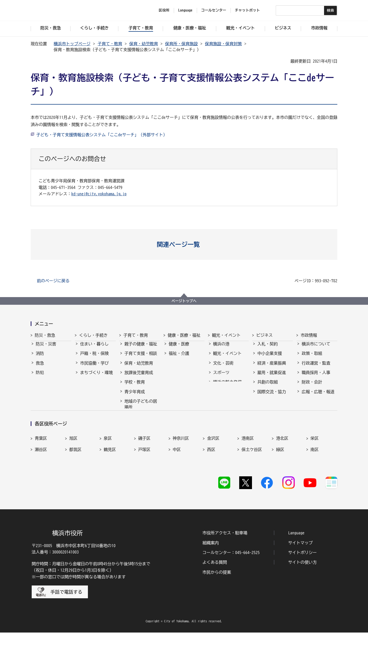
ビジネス (264, 335)
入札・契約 (267, 348)
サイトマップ (300, 575)
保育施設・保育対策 (223, 44)
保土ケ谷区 (251, 486)
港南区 (247, 475)
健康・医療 (179, 348)
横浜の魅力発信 (227, 387)
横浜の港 (221, 348)
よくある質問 (214, 595)
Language (296, 565)
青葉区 (41, 475)
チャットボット (247, 10)
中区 (177, 486)
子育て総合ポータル (140, 433)
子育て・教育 (110, 44)
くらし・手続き (93, 335)
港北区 (282, 475)
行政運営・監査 (316, 368)
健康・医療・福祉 (184, 335)
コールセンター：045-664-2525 (231, 585)
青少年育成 (134, 396)
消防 (40, 358)
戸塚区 (144, 486)
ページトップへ (184, 301)
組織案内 (210, 575)
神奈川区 (181, 475)
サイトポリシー (302, 585)
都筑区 (75, 486)
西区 (211, 486)
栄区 (314, 475)
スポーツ (221, 377)
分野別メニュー (271, 406)
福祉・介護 (179, 358)
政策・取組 (312, 358)
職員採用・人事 (316, 377)
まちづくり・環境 (96, 377)
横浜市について (316, 348)
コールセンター (213, 10)
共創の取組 (267, 387)
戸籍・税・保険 (94, 358)
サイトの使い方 (302, 595)
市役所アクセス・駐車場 (224, 565)
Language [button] (185, 10)
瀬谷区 (41, 486)
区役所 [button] (164, 10)
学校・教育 (134, 387)
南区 (314, 486)
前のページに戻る (53, 281)
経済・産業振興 (271, 368)
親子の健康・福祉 (140, 348)
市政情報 (309, 335)
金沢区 (213, 475)
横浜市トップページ (72, 44)
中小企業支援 (269, 358)
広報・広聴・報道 (318, 396)
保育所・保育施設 (181, 44)
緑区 (280, 486)
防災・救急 (45, 335)
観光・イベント (226, 335)
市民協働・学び (94, 368)
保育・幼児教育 (143, 44)
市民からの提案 (216, 605)
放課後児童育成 (138, 377)
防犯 (40, 377)
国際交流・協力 (271, 396)
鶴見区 (110, 486)
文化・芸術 (223, 368)
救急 (40, 368)
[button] (184, 244)
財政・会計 (312, 387)
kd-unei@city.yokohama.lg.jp (98, 194)
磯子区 (144, 475)
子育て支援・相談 (140, 358)
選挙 (306, 406)
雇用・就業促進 (271, 377)
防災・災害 (46, 348)
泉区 (108, 475)
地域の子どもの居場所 (140, 408)
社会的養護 (134, 421)
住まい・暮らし (94, 348)
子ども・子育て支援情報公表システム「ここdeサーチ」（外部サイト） (101, 135)
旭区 (73, 475)
